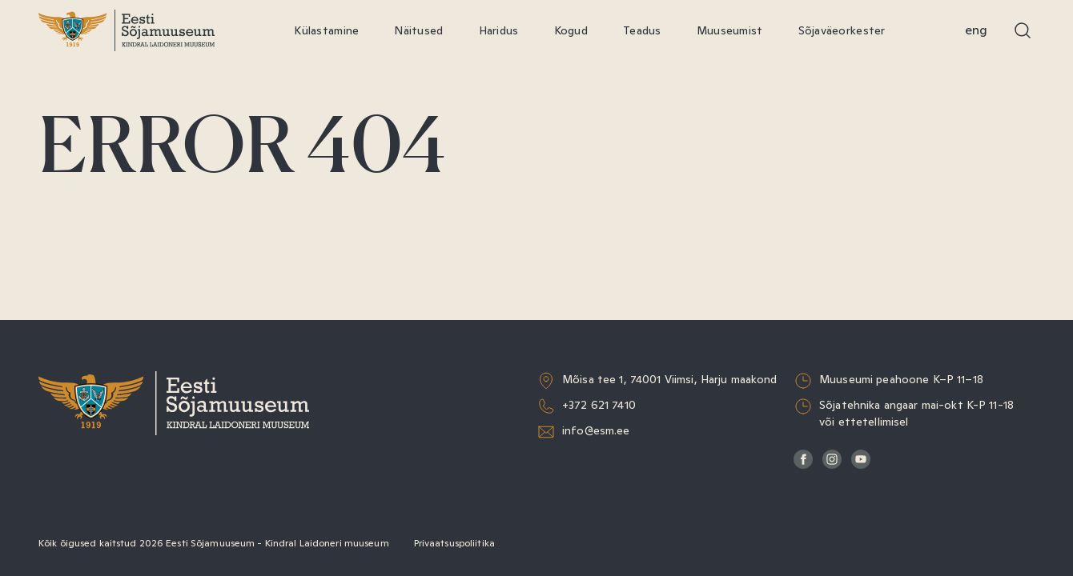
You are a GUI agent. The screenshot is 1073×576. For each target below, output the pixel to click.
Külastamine (326, 30)
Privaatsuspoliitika (454, 543)
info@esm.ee (596, 430)
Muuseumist (730, 30)
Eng (976, 30)
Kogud (571, 30)
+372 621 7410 (599, 405)
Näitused (418, 30)
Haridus (499, 30)
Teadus (642, 30)
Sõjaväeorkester (842, 30)
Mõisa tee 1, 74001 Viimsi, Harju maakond (670, 379)
